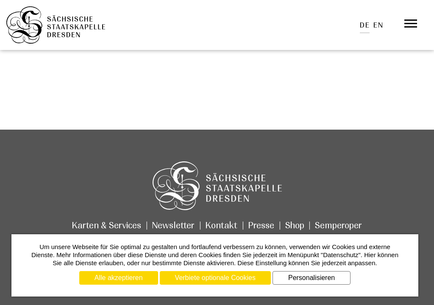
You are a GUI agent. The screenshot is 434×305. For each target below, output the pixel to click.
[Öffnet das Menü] (411, 24)
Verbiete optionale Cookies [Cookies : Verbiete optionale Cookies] (215, 277)
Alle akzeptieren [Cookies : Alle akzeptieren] (119, 277)
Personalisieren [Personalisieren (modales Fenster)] (311, 277)
